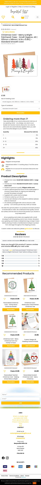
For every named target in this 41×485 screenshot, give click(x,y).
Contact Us (27, 7)
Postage (27, 475)
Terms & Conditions (14, 475)
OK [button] (34, 483)
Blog (33, 7)
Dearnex (23, 477)
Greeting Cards (7, 23)
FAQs (20, 424)
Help (20, 7)
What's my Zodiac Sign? (20, 416)
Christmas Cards (17, 23)
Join (20, 403)
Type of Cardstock (7, 105)
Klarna (22, 475)
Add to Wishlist (8, 32)
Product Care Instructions (20, 422)
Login (10, 250)
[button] (4, 65)
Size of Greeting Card (8, 99)
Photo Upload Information (20, 420)
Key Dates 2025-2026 (20, 418)
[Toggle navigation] (37, 17)
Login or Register (11, 7)
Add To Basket (30, 346)
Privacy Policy (4, 475)
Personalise (20, 113)
